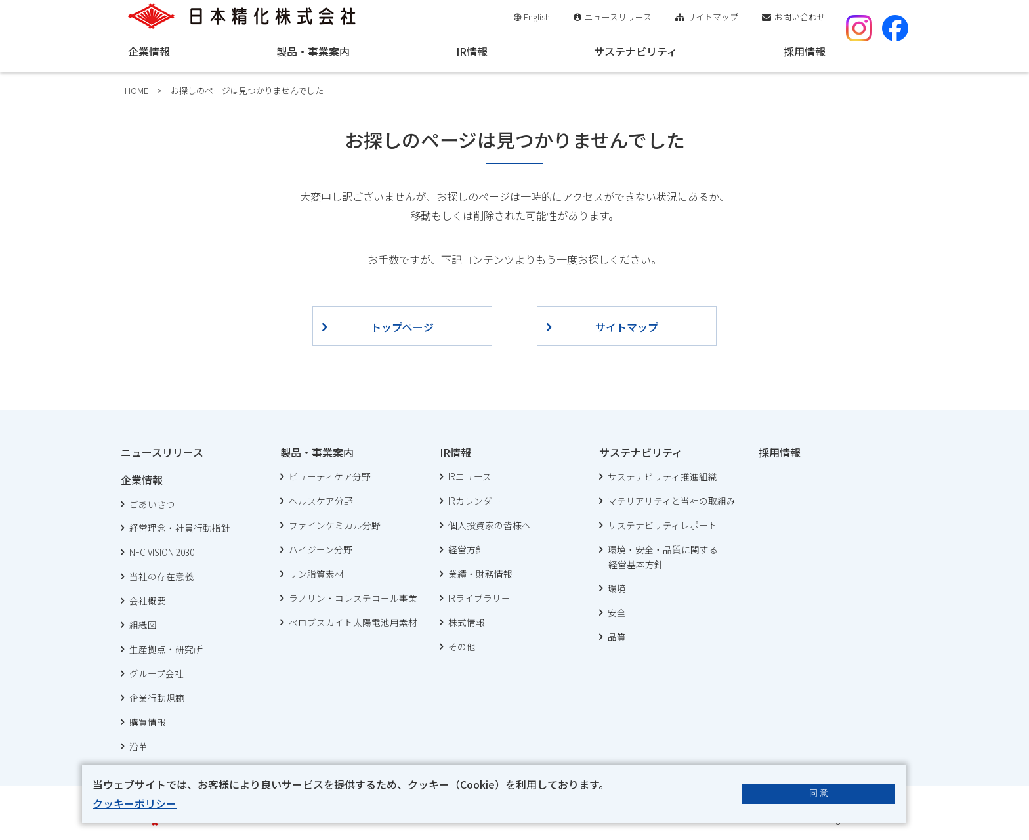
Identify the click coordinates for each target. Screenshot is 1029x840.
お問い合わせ (800, 16)
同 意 (819, 793)
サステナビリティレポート (662, 525)
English (537, 16)
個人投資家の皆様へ (489, 525)
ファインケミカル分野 (335, 525)
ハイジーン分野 (320, 549)
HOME (136, 90)
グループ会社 (156, 673)
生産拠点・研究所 (166, 649)
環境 (617, 588)
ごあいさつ (152, 504)
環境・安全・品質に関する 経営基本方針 (658, 557)
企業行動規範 (156, 697)
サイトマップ (712, 16)
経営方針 (466, 549)
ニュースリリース (618, 16)
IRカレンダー (474, 500)
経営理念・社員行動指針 (179, 527)
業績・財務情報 (480, 573)
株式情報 (466, 622)
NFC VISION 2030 (161, 551)
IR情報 (472, 51)
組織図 (143, 624)
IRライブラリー (479, 597)
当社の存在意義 (161, 576)
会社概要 (147, 600)
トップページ (402, 327)
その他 (462, 646)
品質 (617, 636)
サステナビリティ (635, 51)
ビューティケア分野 (330, 476)
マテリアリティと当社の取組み (672, 500)
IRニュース (470, 476)
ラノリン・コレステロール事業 (353, 597)
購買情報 (147, 721)
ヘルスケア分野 (321, 500)
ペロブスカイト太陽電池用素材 (353, 622)
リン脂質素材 (316, 573)
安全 (617, 612)
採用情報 (805, 51)
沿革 (138, 746)
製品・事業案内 (313, 51)
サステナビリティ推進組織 (662, 476)
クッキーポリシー (135, 803)
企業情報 (149, 51)
